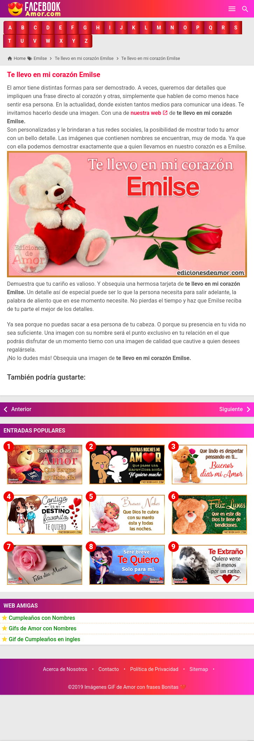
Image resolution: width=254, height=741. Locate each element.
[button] (9, 27)
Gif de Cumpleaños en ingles (44, 639)
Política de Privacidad (154, 669)
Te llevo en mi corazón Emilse (53, 74)
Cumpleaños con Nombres (42, 618)
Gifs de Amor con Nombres (43, 628)
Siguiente (231, 409)
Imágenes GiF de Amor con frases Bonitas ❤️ (135, 687)
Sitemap (199, 669)
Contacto (109, 669)
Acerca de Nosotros (65, 669)
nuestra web (145, 113)
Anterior (21, 409)
